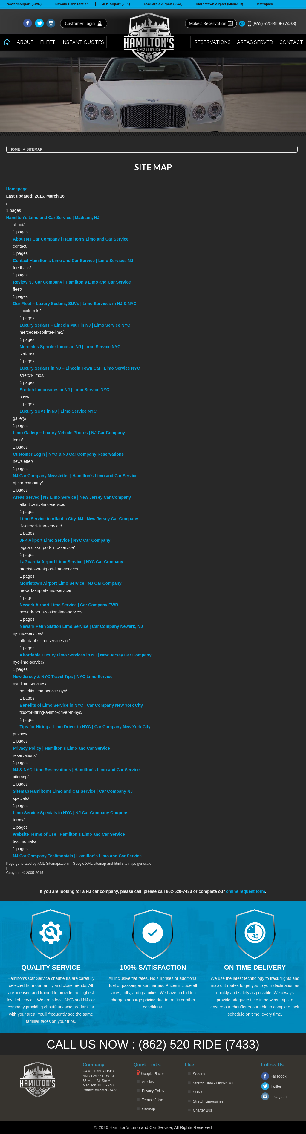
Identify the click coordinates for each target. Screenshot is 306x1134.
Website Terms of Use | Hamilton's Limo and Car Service (69, 834)
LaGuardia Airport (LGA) (163, 4)
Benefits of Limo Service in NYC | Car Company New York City (81, 705)
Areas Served (255, 42)
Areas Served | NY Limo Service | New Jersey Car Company (72, 497)
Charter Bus (202, 1110)
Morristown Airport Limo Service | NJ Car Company (71, 583)
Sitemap (148, 1109)
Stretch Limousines (208, 1101)
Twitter (276, 1086)
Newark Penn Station (71, 4)
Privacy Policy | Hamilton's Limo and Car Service (61, 748)
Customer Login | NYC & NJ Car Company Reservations (68, 454)
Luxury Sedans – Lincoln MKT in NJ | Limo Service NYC (75, 325)
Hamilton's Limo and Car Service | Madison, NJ (53, 217)
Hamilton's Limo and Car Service (98, 1073)
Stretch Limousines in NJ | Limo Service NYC (64, 389)
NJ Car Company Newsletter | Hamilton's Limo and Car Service (75, 475)
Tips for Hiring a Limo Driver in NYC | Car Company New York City (85, 726)
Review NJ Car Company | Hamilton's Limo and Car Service (72, 282)
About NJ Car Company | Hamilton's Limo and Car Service (70, 239)
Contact (291, 42)
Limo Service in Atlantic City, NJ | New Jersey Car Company (79, 518)
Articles (148, 1082)
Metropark (265, 4)
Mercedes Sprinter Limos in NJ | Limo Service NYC (70, 346)
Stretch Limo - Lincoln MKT (214, 1083)
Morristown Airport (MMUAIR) (219, 4)
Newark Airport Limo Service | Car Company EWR (69, 604)
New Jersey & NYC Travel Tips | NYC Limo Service (63, 676)
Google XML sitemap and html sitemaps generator (112, 863)
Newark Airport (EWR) (24, 4)
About (25, 42)
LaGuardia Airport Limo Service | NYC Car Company (71, 561)
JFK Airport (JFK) (116, 4)
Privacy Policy (153, 1091)
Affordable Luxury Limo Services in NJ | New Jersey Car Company (86, 655)
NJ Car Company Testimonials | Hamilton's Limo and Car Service (77, 855)
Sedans (199, 1074)
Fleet (47, 42)
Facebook (279, 1076)
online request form (245, 891)
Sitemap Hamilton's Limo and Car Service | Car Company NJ (73, 791)
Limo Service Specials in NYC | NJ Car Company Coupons (70, 812)
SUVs (197, 1092)
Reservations (212, 42)
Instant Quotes (83, 42)
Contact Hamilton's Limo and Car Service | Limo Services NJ (73, 260)
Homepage (17, 188)
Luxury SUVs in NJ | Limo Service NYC (58, 411)
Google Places (152, 1074)
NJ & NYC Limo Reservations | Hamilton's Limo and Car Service (76, 769)
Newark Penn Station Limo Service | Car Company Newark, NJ (81, 626)
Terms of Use (152, 1100)
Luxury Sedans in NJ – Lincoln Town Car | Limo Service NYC (80, 368)
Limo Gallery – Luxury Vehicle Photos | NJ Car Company (69, 432)
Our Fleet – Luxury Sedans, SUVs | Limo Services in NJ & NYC (75, 303)
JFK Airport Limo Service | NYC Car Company (65, 540)
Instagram (279, 1096)
